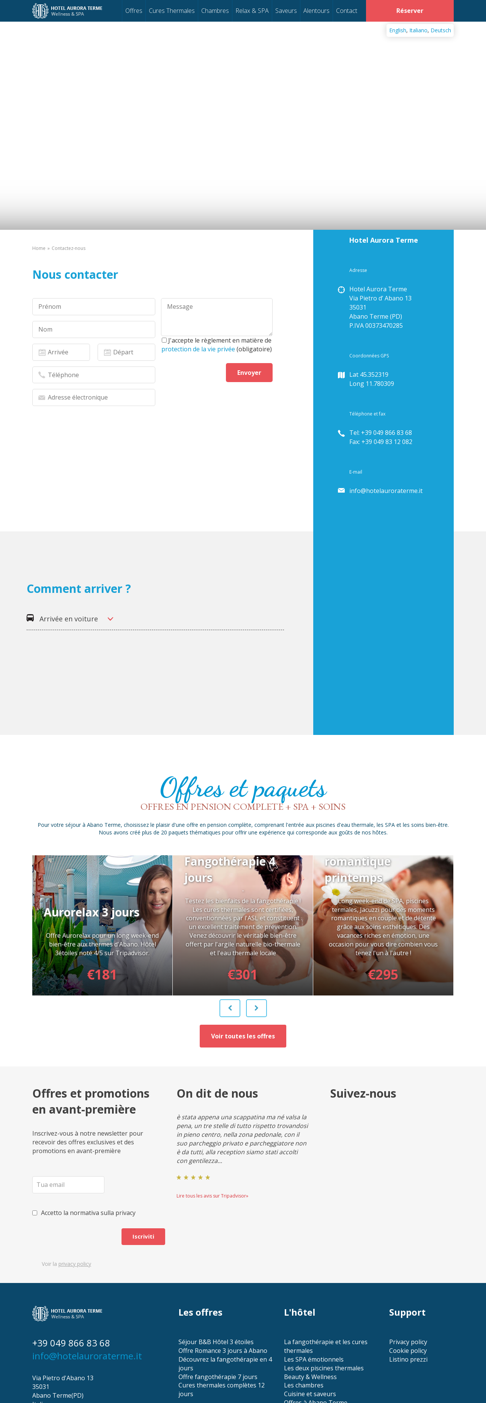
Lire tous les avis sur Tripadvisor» (212, 1125)
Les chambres (303, 1314)
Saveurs (286, 10)
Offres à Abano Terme (315, 1332)
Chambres (215, 10)
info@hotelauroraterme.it (386, 491)
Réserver (409, 10)
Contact (346, 10)
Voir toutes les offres (243, 965)
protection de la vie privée (198, 349)
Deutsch (441, 30)
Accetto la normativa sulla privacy (84, 1142)
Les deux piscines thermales (324, 1297)
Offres (133, 10)
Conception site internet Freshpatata (74, 1376)
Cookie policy (408, 1280)
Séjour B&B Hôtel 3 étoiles (216, 1271)
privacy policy (74, 1193)
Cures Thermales (172, 10)
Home (39, 248)
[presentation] (90, 516)
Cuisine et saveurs (310, 1323)
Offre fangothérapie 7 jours (217, 1306)
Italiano (418, 30)
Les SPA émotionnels (314, 1289)
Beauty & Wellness (310, 1306)
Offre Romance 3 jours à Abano (222, 1280)
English (397, 30)
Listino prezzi (408, 1289)
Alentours (316, 10)
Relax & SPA (252, 10)
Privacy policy (408, 1271)
